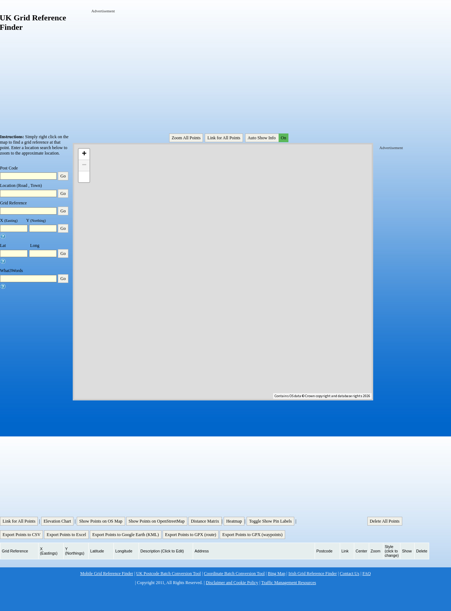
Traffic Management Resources (288, 582)
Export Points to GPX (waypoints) (252, 534)
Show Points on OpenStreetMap (157, 521)
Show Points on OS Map (101, 521)
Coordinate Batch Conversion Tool (234, 573)
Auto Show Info (267, 137)
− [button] (84, 165)
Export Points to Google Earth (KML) (125, 534)
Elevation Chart (57, 521)
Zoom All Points (186, 137)
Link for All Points (223, 137)
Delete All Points (385, 521)
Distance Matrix (205, 521)
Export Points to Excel (66, 534)
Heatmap (234, 521)
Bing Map (276, 573)
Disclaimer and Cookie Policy (232, 582)
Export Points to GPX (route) (190, 534)
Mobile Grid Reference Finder (106, 573)
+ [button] (84, 154)
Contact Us (349, 573)
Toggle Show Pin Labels (270, 521)
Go (63, 176)
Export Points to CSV (21, 534)
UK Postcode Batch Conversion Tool (168, 573)
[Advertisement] (185, 65)
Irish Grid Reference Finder (312, 573)
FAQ (366, 573)
